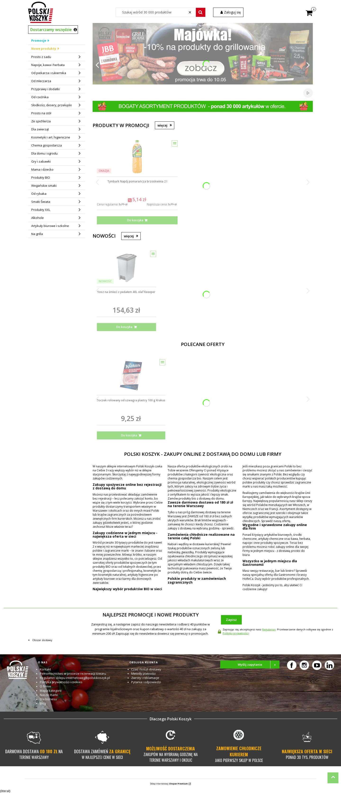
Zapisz (231, 619)
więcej (162, 125)
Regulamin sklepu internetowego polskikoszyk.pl (75, 678)
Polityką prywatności (236, 633)
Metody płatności (143, 673)
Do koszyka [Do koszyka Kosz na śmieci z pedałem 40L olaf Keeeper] (124, 327)
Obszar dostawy (42, 640)
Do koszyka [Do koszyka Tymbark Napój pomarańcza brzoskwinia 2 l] (135, 220)
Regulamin (269, 629)
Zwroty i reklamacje (145, 678)
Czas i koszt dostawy (146, 669)
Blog (43, 703)
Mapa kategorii (50, 690)
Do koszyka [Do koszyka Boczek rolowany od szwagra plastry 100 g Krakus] (129, 435)
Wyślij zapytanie (259, 664)
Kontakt (45, 669)
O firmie (45, 686)
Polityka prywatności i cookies (61, 682)
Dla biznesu (48, 699)
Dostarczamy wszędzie (51, 29)
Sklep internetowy (169, 783)
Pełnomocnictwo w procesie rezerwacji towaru (73, 673)
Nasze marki (49, 695)
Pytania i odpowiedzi (146, 682)
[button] (200, 12)
